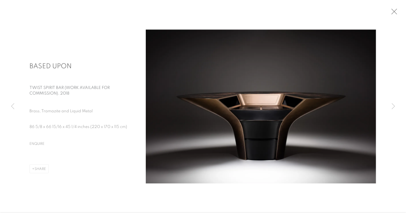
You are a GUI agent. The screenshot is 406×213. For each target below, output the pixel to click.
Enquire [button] (37, 144)
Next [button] (393, 106)
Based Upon (51, 67)
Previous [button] (12, 106)
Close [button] (393, 13)
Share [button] (40, 170)
